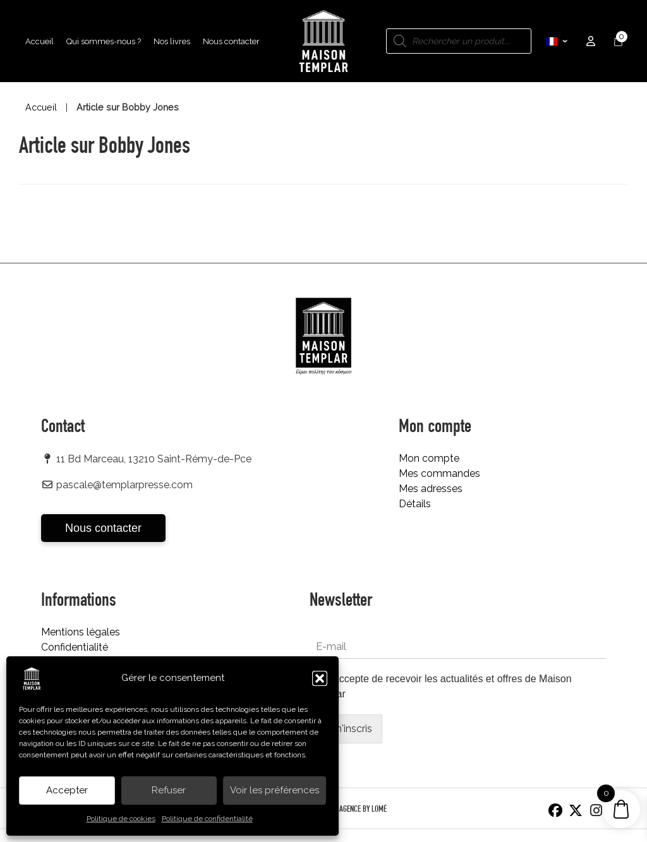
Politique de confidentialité (207, 818)
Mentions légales (80, 632)
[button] (319, 678)
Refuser (169, 790)
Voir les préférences (274, 790)
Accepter (67, 790)
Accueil (41, 107)
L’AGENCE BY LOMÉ (361, 809)
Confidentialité (74, 647)
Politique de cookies (121, 818)
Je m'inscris (346, 729)
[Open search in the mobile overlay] (458, 41)
